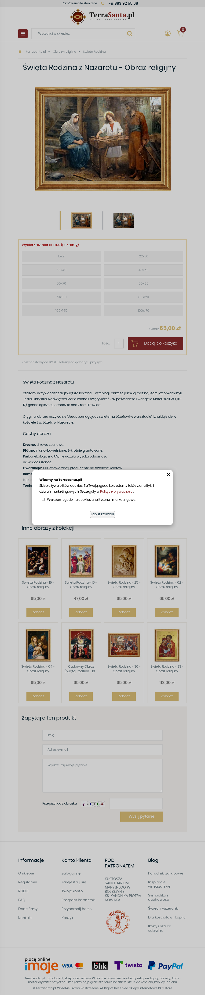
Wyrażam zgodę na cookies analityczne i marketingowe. (91, 499)
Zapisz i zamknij (102, 514)
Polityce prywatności (116, 491)
